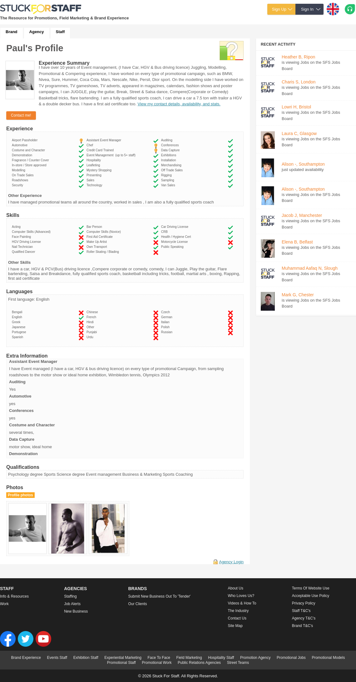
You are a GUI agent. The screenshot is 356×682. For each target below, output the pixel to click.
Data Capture (171, 150)
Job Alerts (72, 604)
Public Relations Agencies (199, 662)
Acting (17, 226)
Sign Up (279, 9)
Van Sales (169, 185)
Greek (17, 322)
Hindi (91, 322)
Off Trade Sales (173, 170)
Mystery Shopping (100, 170)
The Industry (238, 611)
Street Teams (238, 662)
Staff (60, 31)
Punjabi (93, 332)
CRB (165, 231)
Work (4, 604)
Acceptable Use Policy (310, 596)
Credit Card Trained (101, 150)
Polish (166, 327)
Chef (91, 145)
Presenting (95, 175)
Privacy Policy (303, 603)
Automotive (20, 145)
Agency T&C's (303, 618)
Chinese (93, 312)
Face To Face (158, 657)
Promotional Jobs (291, 657)
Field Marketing (189, 657)
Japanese (19, 327)
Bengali (18, 312)
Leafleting (94, 165)
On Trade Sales (23, 175)
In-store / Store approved (30, 165)
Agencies (75, 588)
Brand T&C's (302, 626)
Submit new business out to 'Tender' (159, 596)
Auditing (167, 140)
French (92, 317)
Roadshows (21, 180)
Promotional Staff (121, 662)
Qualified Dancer (24, 251)
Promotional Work (156, 662)
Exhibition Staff (85, 657)
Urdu (91, 337)
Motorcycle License (175, 241)
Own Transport (98, 246)
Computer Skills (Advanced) (32, 231)
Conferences (170, 145)
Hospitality (95, 160)
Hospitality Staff (221, 657)
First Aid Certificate (100, 236)
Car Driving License (175, 226)
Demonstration (23, 155)
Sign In (307, 9)
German (167, 317)
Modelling (19, 170)
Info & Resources (14, 596)
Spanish (18, 337)
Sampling (168, 180)
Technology (95, 185)
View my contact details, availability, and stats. (179, 104)
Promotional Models (328, 657)
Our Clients (137, 604)
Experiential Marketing (122, 657)
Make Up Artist (98, 241)
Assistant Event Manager (105, 140)
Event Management (111, 155)
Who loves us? (241, 596)
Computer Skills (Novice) (105, 231)
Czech (166, 312)
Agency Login (231, 561)
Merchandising (172, 165)
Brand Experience (26, 657)
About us (235, 588)
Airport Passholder (25, 140)
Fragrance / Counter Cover (31, 160)
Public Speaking (173, 246)
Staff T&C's (301, 611)
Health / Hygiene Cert (177, 236)
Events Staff (57, 657)
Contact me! (21, 115)
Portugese (20, 332)
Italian (166, 322)
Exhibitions (169, 155)
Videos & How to (242, 603)
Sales (91, 180)
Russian (167, 332)
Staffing (70, 596)
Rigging (167, 175)
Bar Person (95, 226)
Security (18, 185)
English (18, 317)
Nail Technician (23, 246)
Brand (11, 31)
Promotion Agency (255, 657)
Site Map (235, 626)
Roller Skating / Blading (104, 251)
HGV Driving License (27, 241)
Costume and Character (29, 150)
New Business (76, 611)
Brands (137, 588)
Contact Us (237, 618)
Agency (36, 31)
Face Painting (22, 236)
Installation (169, 160)
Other (91, 327)
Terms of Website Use (310, 588)
